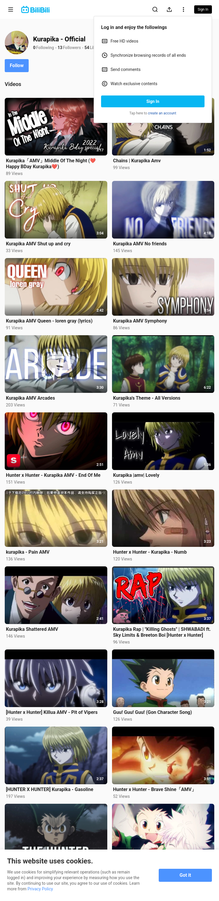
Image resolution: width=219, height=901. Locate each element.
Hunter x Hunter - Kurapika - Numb (150, 552)
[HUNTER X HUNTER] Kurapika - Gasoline (49, 789)
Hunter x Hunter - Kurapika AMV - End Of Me (53, 475)
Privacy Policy (40, 889)
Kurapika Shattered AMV (32, 629)
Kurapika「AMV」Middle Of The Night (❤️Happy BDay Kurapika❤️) (51, 163)
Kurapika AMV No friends (140, 244)
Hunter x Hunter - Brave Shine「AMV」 (154, 789)
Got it (185, 875)
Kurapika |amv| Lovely (136, 475)
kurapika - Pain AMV (27, 552)
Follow (17, 65)
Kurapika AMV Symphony (140, 321)
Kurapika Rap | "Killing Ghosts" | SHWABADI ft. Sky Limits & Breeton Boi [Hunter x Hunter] (162, 632)
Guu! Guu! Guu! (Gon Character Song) (152, 712)
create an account (162, 113)
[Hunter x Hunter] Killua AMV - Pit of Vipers (52, 712)
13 (60, 47)
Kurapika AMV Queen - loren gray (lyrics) (49, 321)
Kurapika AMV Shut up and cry (38, 244)
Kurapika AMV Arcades (30, 398)
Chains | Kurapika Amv (137, 160)
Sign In (152, 101)
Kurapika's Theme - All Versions (147, 398)
